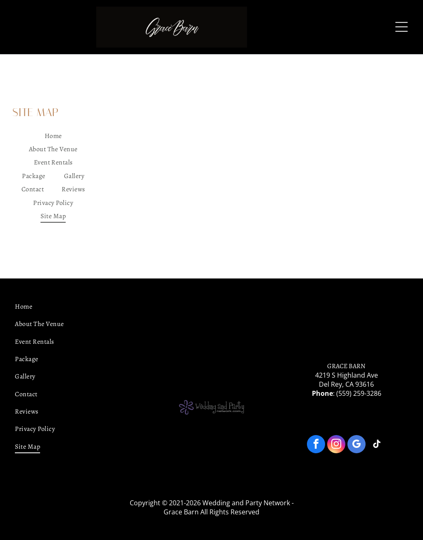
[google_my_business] (356, 445)
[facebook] (316, 445)
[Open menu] (401, 27)
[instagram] (336, 445)
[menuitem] (53, 136)
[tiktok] (377, 445)
